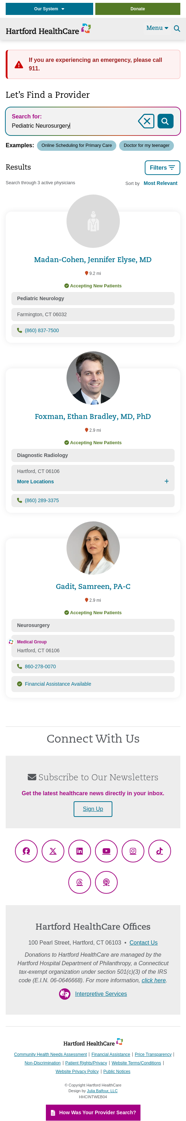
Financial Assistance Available (58, 684)
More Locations (93, 481)
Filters (162, 168)
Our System (49, 8)
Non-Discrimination (42, 1063)
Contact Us (143, 943)
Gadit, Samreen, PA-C (93, 587)
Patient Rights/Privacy (86, 1063)
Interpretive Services (101, 994)
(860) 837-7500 (42, 330)
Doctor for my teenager (147, 145)
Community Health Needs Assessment (50, 1054)
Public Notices (117, 1071)
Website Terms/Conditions (136, 1063)
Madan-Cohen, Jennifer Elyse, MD (93, 260)
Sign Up (93, 809)
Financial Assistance (110, 1054)
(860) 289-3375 (42, 500)
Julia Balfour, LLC (102, 1091)
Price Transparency (153, 1054)
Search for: (27, 116)
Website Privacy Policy (77, 1071)
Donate (138, 8)
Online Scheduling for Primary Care (77, 145)
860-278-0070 (40, 666)
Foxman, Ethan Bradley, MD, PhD (93, 417)
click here (154, 980)
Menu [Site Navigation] (157, 28)
